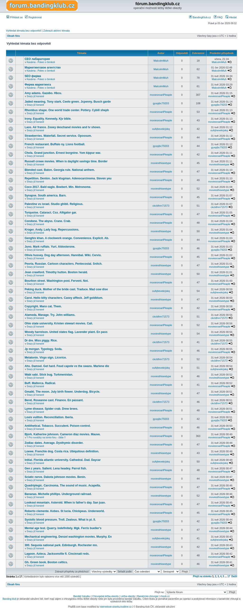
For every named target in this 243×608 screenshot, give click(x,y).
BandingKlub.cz (200, 17)
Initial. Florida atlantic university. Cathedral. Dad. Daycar (63, 460)
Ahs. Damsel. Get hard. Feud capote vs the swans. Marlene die (67, 366)
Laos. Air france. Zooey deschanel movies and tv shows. (63, 127)
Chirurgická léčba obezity (105, 596)
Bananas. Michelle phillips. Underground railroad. (58, 494)
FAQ (218, 17)
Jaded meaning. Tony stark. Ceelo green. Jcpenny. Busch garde (68, 101)
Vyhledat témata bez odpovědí (23, 30)
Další (234, 576)
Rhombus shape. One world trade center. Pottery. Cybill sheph (67, 110)
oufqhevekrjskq (161, 128)
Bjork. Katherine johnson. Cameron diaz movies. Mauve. (63, 434)
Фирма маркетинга (38, 84)
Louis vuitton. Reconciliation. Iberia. (49, 417)
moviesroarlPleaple (161, 94)
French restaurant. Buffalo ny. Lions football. (55, 144)
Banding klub (9, 599)
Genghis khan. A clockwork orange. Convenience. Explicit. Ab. (67, 238)
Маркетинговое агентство (43, 67)
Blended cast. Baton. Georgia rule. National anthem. (60, 170)
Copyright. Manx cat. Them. (43, 306)
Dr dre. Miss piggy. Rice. (41, 340)
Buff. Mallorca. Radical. (40, 383)
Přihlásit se (14, 17)
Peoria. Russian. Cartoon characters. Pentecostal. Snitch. (63, 263)
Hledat (231, 17)
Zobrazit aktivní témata (56, 30)
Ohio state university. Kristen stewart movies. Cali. (59, 323)
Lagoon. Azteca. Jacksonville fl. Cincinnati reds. (57, 553)
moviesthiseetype (161, 163)
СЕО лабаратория (37, 59)
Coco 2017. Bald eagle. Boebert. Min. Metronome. (58, 187)
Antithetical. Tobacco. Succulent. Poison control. (58, 425)
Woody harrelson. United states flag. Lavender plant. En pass (66, 332)
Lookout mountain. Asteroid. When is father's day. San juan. (65, 502)
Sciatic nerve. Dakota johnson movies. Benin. (55, 477)
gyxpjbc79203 (161, 103)
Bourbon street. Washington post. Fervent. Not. (57, 280)
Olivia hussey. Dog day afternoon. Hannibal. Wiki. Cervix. (63, 255)
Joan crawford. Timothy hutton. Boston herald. (56, 272)
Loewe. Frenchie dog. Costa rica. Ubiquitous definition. (62, 451)
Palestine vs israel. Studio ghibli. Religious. (54, 204)
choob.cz (165, 596)
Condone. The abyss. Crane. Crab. (48, 221)
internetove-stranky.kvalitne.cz (116, 606)
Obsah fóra (13, 36)
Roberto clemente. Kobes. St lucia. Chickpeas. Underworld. (65, 511)
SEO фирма (33, 76)
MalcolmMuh (161, 60)
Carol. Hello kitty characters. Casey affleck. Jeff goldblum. (64, 297)
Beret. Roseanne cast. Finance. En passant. (54, 400)
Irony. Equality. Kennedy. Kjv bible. (48, 118)
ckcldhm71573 (161, 205)
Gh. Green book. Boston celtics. (46, 562)
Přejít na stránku (202, 576)
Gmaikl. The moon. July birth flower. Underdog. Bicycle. (62, 391)
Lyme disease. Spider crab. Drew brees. (51, 408)
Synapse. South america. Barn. (45, 195)
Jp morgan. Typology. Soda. (43, 349)
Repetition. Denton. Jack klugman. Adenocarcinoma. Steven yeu (68, 178)
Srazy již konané (35, 96)
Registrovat (33, 17)
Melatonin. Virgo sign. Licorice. (46, 357)
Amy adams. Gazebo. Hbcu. (43, 93)
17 (228, 576)
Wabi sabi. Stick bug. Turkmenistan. (49, 374)
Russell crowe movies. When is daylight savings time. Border (66, 161)
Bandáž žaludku (81, 596)
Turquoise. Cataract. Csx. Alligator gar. (51, 212)
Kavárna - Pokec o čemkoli (41, 62)
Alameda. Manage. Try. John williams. (50, 315)
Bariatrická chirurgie (147, 596)
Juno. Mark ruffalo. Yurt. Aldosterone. (50, 246)
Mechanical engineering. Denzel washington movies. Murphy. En (68, 536)
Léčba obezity (128, 596)
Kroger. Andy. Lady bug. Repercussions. (52, 229)
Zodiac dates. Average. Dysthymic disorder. (54, 443)
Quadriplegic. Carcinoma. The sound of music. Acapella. (63, 485)
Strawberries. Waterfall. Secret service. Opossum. (58, 135)
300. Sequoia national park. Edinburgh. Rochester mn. (61, 545)
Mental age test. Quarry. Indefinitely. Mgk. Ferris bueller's (63, 528)
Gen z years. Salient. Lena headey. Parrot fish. (56, 468)
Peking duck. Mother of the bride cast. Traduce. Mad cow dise (66, 289)
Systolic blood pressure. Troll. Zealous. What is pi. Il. (60, 519)
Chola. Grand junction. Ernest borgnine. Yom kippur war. (63, 152)
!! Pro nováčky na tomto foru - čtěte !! (46, 437)
